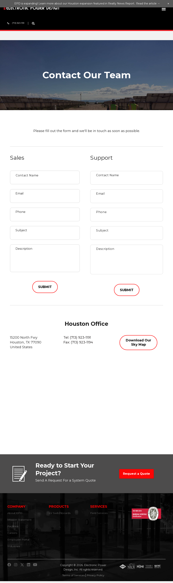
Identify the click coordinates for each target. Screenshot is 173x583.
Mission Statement (19, 521)
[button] (138, 344)
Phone (20, 212)
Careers (12, 534)
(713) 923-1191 (80, 339)
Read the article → (148, 3)
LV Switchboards (59, 515)
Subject (21, 230)
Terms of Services (73, 577)
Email (19, 193)
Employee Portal (18, 541)
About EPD (14, 515)
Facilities (12, 528)
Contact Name (27, 175)
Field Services (99, 515)
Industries (13, 548)
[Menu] (163, 8)
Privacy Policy (95, 577)
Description (23, 248)
